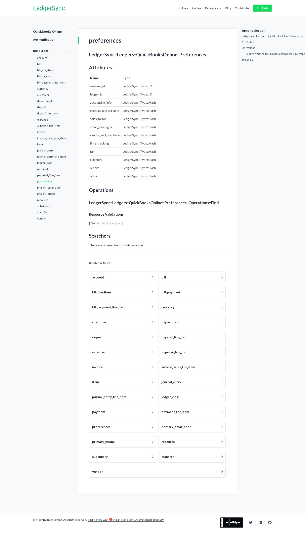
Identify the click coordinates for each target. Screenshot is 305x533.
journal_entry (45, 149)
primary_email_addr (49, 186)
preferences (45, 180)
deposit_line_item (48, 112)
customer (43, 94)
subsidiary (43, 205)
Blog (229, 7)
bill (39, 63)
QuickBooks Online (47, 30)
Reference (212, 7)
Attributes (248, 41)
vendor (41, 217)
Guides (197, 7)
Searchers (247, 58)
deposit (42, 106)
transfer (42, 211)
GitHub (263, 7)
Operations (248, 47)
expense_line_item (48, 125)
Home (185, 7)
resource (42, 199)
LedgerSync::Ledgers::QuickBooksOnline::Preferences (257, 35)
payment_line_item (49, 174)
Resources (41, 50)
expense (42, 118)
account (42, 57)
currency (42, 87)
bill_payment (45, 75)
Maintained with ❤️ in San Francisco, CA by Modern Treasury (126, 519)
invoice (41, 131)
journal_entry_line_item (51, 155)
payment (42, 168)
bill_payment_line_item (51, 81)
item (40, 143)
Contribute (243, 7)
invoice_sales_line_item (51, 137)
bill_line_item (45, 69)
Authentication (44, 38)
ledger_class (45, 162)
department (44, 100)
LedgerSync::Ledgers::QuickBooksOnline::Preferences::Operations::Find (259, 53)
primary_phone (46, 193)
